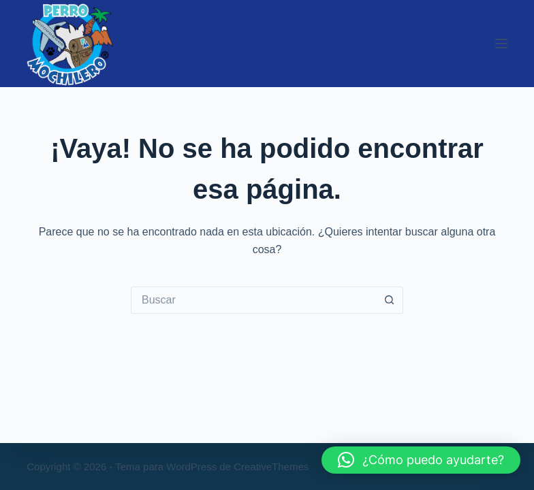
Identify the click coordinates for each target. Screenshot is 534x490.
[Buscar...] (253, 300)
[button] (420, 460)
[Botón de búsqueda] (389, 300)
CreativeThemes (271, 466)
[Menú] (501, 43)
